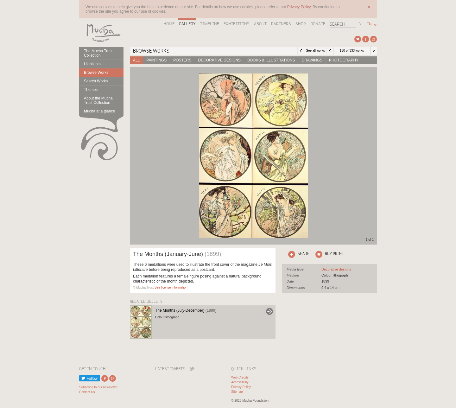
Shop (300, 23)
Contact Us (87, 392)
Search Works (96, 81)
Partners (281, 23)
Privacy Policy (241, 387)
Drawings (311, 60)
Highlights (92, 64)
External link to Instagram (373, 39)
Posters (182, 60)
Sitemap (237, 391)
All (136, 60)
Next (373, 50)
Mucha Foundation (101, 32)
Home (168, 23)
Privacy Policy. (300, 7)
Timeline (209, 23)
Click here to (297, 254)
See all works (315, 50)
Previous (330, 50)
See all (336, 269)
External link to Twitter (357, 39)
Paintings (156, 60)
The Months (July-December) (185, 310)
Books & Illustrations (271, 60)
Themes (91, 89)
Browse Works (96, 72)
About (260, 23)
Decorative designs (219, 60)
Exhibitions (237, 23)
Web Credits (240, 377)
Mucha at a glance (99, 111)
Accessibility (239, 382)
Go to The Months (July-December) (269, 311)
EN (369, 24)
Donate (317, 23)
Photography (343, 60)
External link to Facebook (365, 39)
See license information (171, 287)
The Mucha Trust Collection (98, 53)
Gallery (187, 23)
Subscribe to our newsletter (98, 387)
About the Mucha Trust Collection (98, 100)
